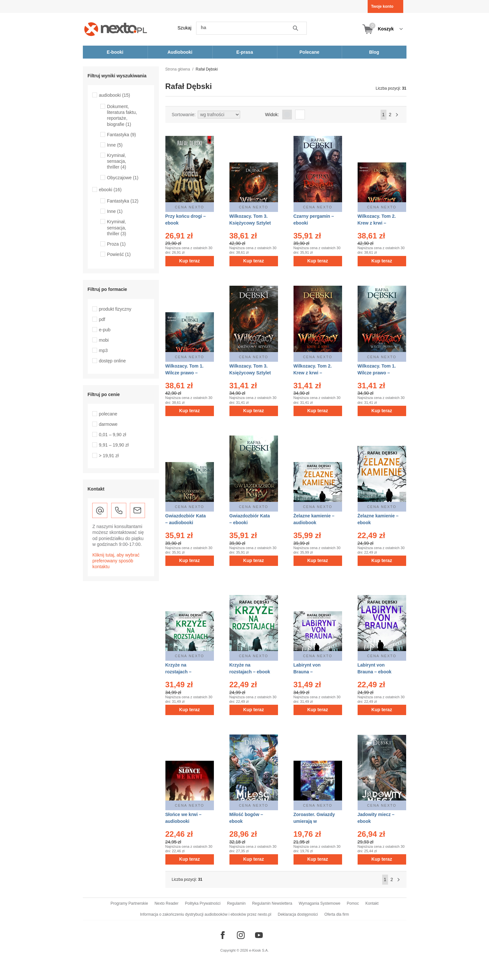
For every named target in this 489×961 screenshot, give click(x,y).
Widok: (272, 114)
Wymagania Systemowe (319, 903)
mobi (104, 340)
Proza (116, 244)
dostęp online (112, 360)
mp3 (103, 350)
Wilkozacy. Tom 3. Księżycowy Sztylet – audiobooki (250, 223)
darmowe (108, 424)
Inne (115, 145)
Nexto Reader (166, 903)
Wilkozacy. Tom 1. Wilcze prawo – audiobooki (184, 372)
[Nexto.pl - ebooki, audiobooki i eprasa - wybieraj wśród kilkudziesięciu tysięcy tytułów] (116, 29)
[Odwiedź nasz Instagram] (241, 935)
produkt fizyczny (115, 309)
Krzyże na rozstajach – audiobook (178, 671)
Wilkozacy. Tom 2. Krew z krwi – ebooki (313, 372)
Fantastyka (121, 134)
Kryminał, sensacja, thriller (116, 161)
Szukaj (185, 27)
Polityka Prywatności (202, 903)
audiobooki (114, 95)
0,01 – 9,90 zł (112, 434)
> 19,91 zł (109, 455)
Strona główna (177, 69)
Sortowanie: (184, 114)
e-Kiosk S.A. (259, 950)
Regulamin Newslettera (272, 903)
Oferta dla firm (336, 914)
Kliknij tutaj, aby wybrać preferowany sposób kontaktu (116, 560)
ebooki (110, 189)
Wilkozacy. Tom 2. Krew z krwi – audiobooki (377, 223)
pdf (102, 319)
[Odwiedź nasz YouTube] (259, 935)
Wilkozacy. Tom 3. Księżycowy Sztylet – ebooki (250, 372)
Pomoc (353, 903)
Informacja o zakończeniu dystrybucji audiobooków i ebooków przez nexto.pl (206, 914)
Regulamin (236, 903)
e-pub (105, 329)
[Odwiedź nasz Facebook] (222, 935)
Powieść (119, 254)
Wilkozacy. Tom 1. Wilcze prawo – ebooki (377, 372)
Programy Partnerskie (129, 903)
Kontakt (372, 903)
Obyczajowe (123, 177)
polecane (108, 413)
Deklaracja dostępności (298, 914)
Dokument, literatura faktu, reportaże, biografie (122, 115)
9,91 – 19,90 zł (114, 444)
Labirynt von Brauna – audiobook (307, 671)
